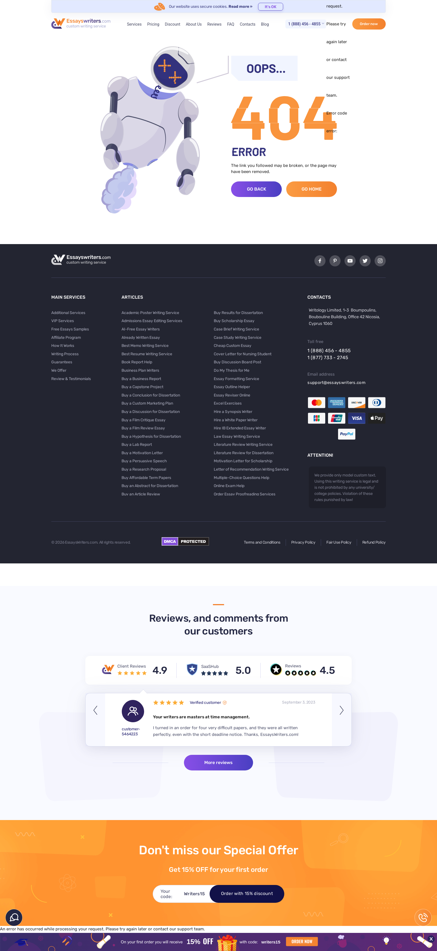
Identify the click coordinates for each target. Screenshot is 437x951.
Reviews (214, 24)
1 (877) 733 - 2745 (327, 357)
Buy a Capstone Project (142, 387)
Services (134, 24)
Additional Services (68, 312)
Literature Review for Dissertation (243, 453)
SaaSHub (210, 666)
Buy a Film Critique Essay (144, 420)
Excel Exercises (228, 403)
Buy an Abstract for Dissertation (150, 485)
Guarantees (61, 362)
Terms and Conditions (262, 542)
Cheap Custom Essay (232, 345)
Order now (369, 24)
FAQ (230, 24)
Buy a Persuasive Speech (144, 461)
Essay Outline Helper (232, 387)
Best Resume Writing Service (147, 354)
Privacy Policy (303, 542)
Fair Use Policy (338, 542)
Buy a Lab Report (137, 444)
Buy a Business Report (141, 378)
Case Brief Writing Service (236, 329)
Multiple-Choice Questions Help (241, 477)
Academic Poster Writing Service (150, 312)
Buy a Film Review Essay (143, 428)
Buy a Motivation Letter (142, 453)
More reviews (218, 762)
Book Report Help (137, 362)
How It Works (62, 345)
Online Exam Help (229, 485)
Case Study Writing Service (237, 337)
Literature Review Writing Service (243, 444)
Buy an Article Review (141, 494)
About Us (194, 24)
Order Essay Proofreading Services (244, 494)
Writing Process (65, 354)
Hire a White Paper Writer (236, 420)
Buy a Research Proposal (144, 469)
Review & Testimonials (71, 378)
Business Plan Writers (140, 370)
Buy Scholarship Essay (234, 320)
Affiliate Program (66, 337)
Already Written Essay (141, 337)
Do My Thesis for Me (231, 370)
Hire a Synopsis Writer (233, 411)
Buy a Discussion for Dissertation (151, 411)
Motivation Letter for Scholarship (243, 461)
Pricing (153, 24)
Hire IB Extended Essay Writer (240, 428)
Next (341, 719)
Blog (265, 24)
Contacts (247, 24)
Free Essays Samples (70, 329)
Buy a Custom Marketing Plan (147, 403)
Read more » (241, 6)
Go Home (312, 189)
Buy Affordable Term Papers (146, 477)
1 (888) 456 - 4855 (304, 24)
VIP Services (62, 320)
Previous (95, 719)
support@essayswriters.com (336, 382)
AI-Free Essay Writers (141, 329)
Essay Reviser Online (232, 395)
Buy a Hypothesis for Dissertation (151, 436)
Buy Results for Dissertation (238, 312)
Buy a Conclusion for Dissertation (151, 395)
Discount (172, 24)
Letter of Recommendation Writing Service (251, 469)
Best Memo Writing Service (145, 345)
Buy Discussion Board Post (237, 362)
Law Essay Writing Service (237, 436)
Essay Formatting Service (236, 378)
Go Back (256, 189)
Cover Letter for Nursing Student (242, 354)
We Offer (58, 370)
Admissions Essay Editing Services (152, 320)
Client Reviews (131, 666)
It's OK (270, 6)
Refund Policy (374, 542)
